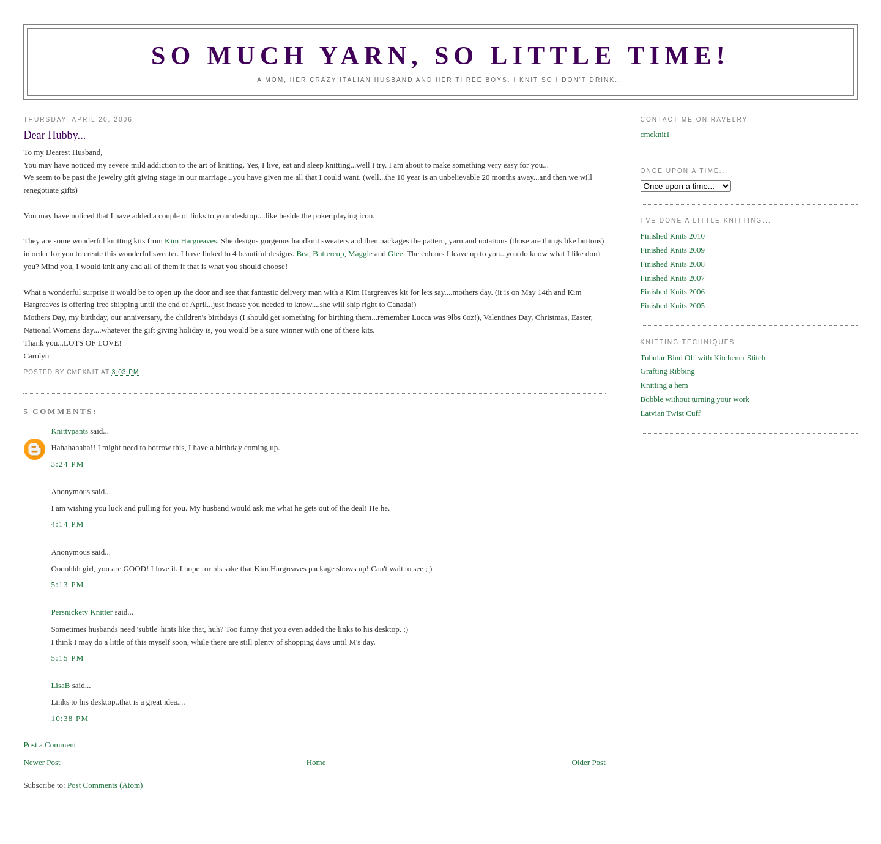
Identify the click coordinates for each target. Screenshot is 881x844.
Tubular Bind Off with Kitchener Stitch (703, 357)
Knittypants (69, 430)
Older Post (589, 762)
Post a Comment (49, 744)
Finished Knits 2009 (673, 249)
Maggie (360, 253)
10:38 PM (70, 718)
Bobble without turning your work (695, 399)
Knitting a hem (664, 385)
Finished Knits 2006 (673, 291)
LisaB (60, 685)
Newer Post (41, 762)
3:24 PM (67, 463)
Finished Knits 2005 (673, 305)
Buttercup (328, 253)
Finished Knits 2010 (673, 235)
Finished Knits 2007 (673, 278)
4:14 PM (67, 523)
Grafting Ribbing (668, 371)
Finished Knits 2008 (673, 263)
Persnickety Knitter (82, 611)
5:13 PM (67, 584)
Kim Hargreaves (191, 240)
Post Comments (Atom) (105, 785)
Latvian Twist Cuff (671, 413)
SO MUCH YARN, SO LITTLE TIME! (440, 56)
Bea (303, 253)
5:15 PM (67, 657)
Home (316, 762)
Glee (395, 253)
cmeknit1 (655, 134)
